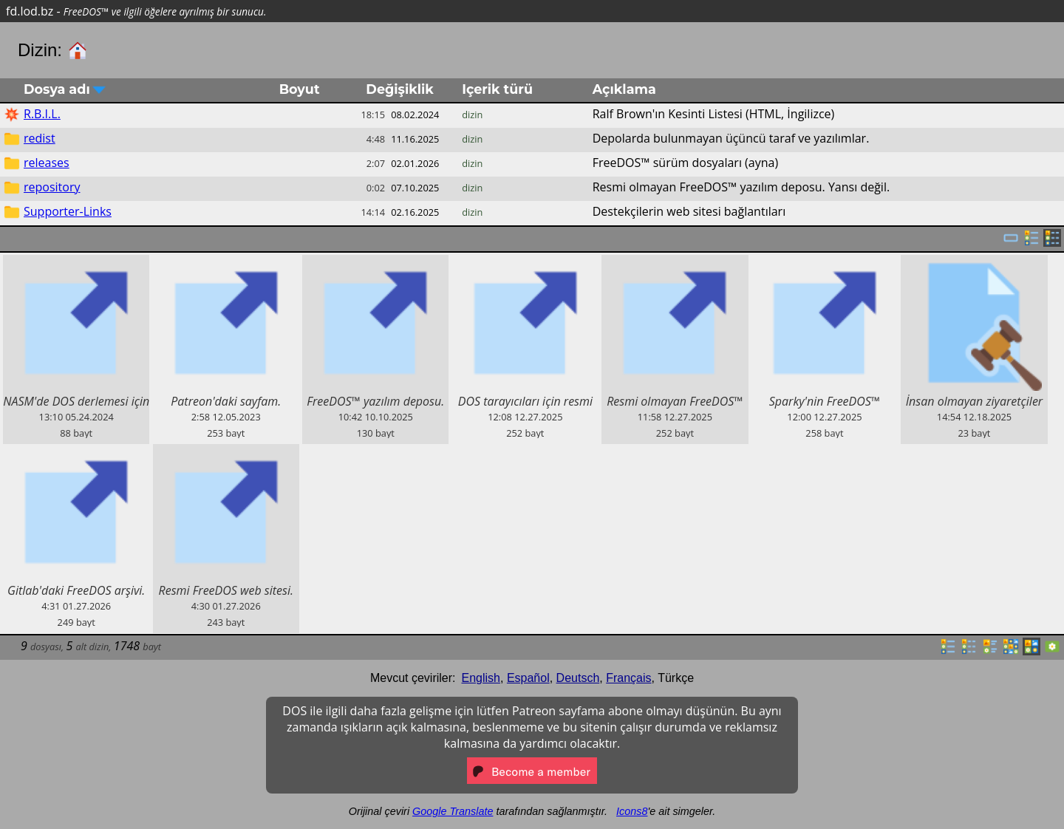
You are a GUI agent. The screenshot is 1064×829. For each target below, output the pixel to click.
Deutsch (578, 678)
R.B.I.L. (42, 114)
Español (528, 678)
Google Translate (452, 811)
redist (39, 138)
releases (46, 162)
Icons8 (631, 811)
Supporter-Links (68, 211)
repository (52, 187)
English (481, 678)
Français (628, 678)
